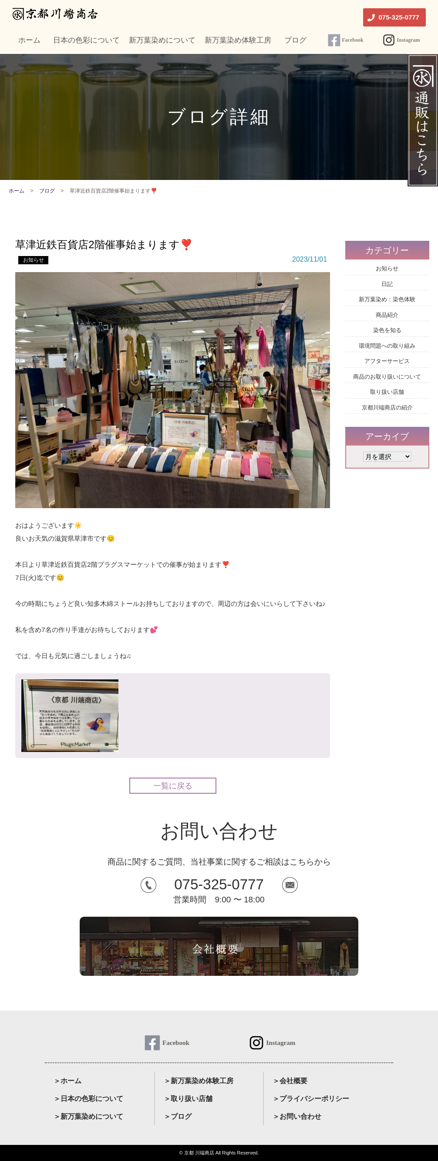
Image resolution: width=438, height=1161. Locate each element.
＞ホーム (67, 1080)
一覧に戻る (172, 786)
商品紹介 (387, 315)
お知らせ (33, 260)
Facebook (352, 40)
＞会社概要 (290, 1080)
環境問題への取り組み (387, 346)
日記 (387, 284)
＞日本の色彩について (88, 1098)
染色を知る (387, 330)
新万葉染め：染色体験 (387, 299)
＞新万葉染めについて (88, 1116)
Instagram (408, 40)
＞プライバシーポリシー (311, 1098)
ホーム (16, 191)
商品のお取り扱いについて (387, 376)
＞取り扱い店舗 (188, 1098)
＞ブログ (178, 1116)
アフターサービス (387, 361)
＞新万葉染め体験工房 (198, 1080)
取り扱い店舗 (387, 392)
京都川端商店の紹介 (387, 407)
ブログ (47, 191)
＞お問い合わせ (297, 1116)
